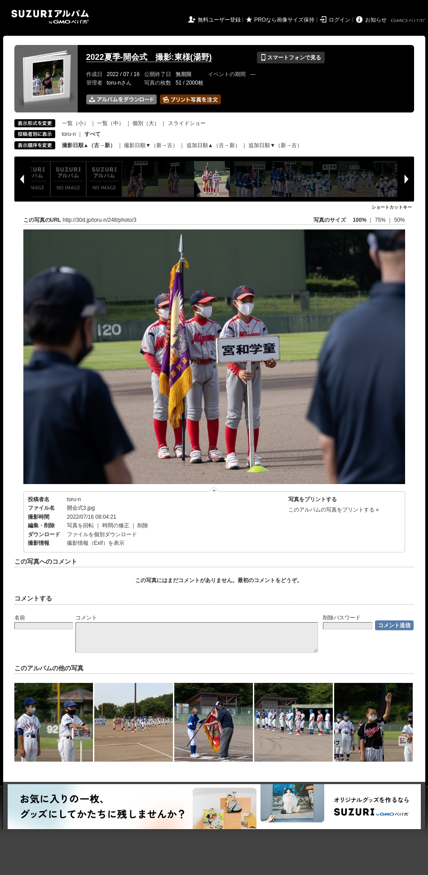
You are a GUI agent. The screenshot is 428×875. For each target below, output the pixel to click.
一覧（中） (110, 123)
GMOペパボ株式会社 (409, 20)
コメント (86, 618)
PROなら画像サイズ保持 (284, 20)
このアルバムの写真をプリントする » (333, 510)
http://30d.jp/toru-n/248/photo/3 (100, 220)
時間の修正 (115, 525)
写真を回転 (80, 525)
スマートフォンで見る (290, 57)
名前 (19, 618)
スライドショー (187, 123)
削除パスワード (342, 618)
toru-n (69, 134)
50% (399, 220)
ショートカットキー (391, 207)
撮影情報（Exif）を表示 (95, 543)
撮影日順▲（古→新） (89, 145)
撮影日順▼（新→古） (151, 145)
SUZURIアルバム (50, 17)
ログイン (339, 20)
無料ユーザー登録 (219, 20)
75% (381, 220)
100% (359, 220)
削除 (142, 525)
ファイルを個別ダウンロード (102, 534)
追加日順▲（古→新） (213, 145)
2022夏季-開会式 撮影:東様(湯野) (149, 57)
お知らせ (376, 20)
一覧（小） (75, 123)
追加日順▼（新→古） (275, 145)
